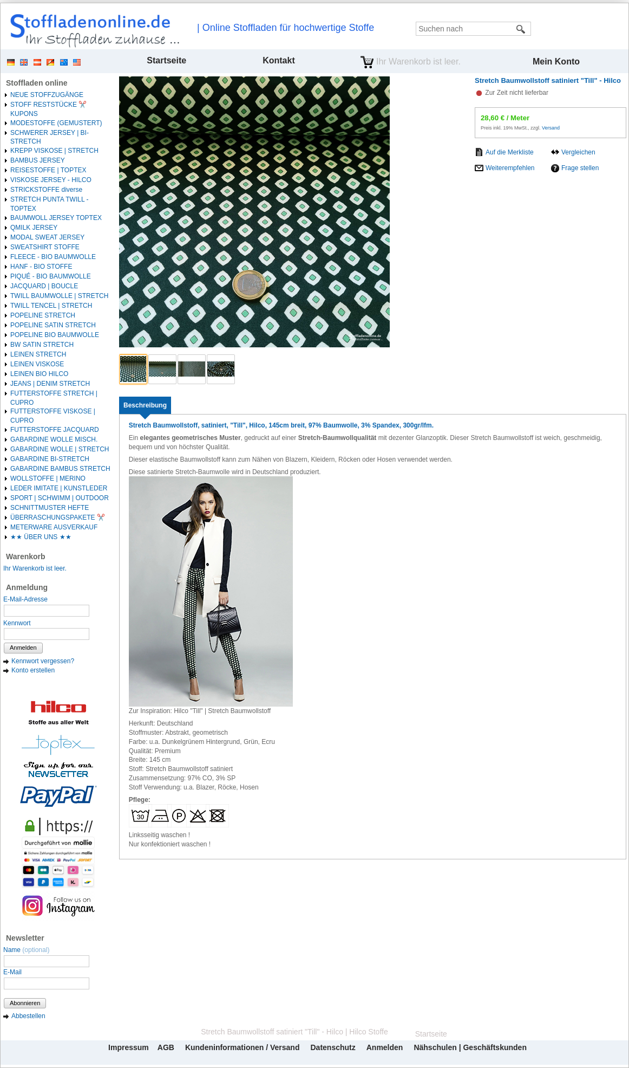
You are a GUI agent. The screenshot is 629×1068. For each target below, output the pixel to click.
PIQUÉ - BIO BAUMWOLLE (50, 276)
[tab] (145, 405)
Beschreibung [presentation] (145, 405)
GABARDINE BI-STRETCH (49, 459)
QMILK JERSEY (33, 227)
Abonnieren (25, 1003)
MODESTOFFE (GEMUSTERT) (56, 123)
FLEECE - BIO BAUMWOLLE (53, 257)
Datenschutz (332, 1047)
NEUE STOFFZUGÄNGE (46, 95)
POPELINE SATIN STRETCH (53, 325)
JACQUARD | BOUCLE (44, 286)
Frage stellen (580, 168)
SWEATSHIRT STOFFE (45, 247)
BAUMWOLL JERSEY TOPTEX (56, 218)
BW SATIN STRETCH (42, 344)
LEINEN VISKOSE (37, 364)
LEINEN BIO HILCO (39, 374)
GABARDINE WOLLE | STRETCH (59, 449)
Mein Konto (556, 61)
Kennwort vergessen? (42, 661)
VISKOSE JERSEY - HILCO (50, 180)
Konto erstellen (33, 670)
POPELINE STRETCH (42, 315)
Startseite (166, 60)
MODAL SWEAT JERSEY (47, 237)
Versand (551, 128)
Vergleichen (578, 152)
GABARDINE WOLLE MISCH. (53, 439)
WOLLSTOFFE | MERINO (48, 478)
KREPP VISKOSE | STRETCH (54, 150)
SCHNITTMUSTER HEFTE (49, 508)
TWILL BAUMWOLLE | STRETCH (59, 296)
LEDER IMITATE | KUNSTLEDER (58, 488)
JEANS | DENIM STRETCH (50, 383)
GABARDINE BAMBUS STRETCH (60, 468)
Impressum (128, 1047)
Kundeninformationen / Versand (242, 1047)
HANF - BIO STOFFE (41, 266)
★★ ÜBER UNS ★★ (40, 537)
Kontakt (279, 60)
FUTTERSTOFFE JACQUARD (54, 429)
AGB (166, 1047)
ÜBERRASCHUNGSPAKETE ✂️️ (57, 517)
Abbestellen (28, 1016)
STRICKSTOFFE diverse (46, 189)
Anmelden (23, 647)
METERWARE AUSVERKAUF (53, 527)
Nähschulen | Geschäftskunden (470, 1047)
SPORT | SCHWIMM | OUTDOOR (59, 498)
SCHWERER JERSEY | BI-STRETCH (49, 137)
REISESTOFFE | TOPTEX (48, 170)
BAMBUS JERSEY (37, 160)
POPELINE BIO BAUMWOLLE (54, 335)
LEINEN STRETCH (38, 354)
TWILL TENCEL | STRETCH (51, 305)
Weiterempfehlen (510, 168)
